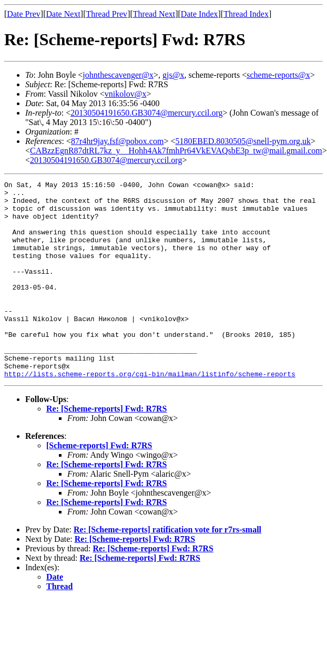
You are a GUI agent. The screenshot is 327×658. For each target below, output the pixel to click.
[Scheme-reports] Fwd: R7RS (99, 484)
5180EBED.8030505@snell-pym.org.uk (243, 141)
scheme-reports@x (278, 74)
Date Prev (23, 13)
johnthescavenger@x (118, 74)
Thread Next (154, 13)
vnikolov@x (126, 93)
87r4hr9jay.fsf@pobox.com (117, 141)
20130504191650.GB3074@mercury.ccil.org (146, 112)
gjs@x (173, 74)
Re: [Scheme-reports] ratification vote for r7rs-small (167, 568)
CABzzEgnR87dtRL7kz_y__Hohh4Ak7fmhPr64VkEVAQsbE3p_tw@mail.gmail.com (176, 150)
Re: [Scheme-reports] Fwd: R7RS (106, 448)
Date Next (63, 13)
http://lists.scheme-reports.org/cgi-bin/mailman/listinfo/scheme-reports (149, 413)
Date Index (199, 13)
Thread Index (246, 13)
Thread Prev (106, 13)
